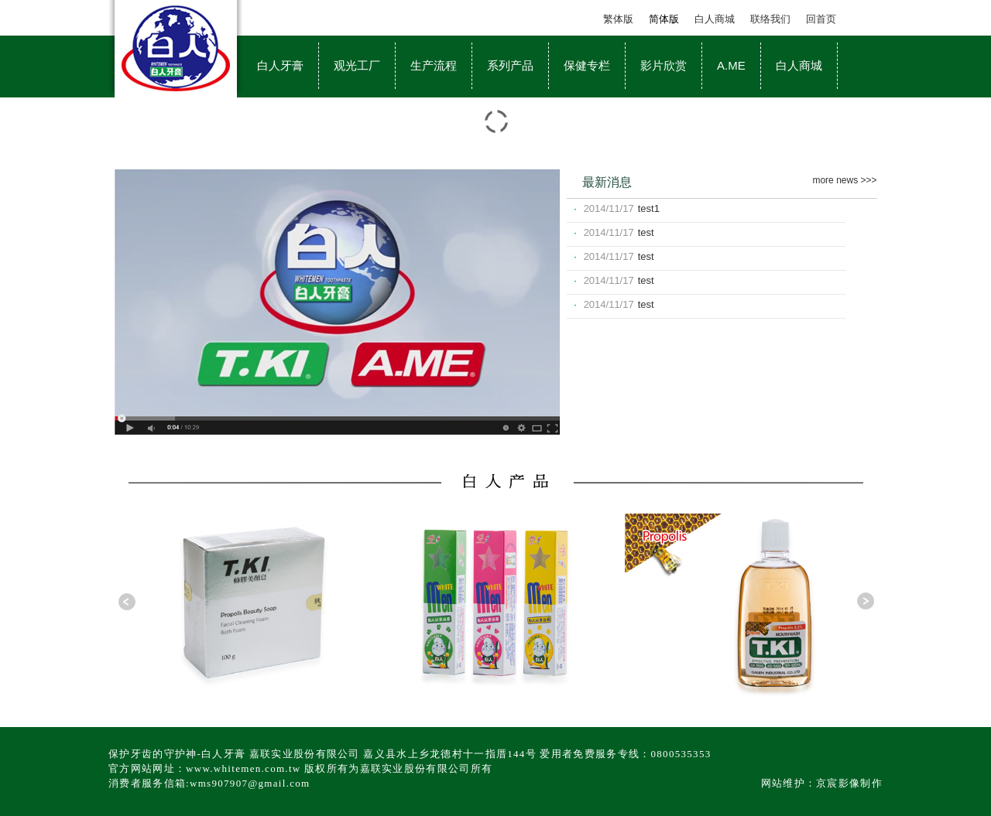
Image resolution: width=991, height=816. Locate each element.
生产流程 (433, 65)
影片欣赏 (663, 65)
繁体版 (618, 19)
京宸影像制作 (849, 783)
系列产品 (510, 65)
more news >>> (844, 180)
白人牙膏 (280, 65)
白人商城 (714, 19)
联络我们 (770, 19)
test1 (649, 208)
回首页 (821, 19)
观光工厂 (357, 65)
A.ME (731, 65)
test (646, 232)
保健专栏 (587, 65)
